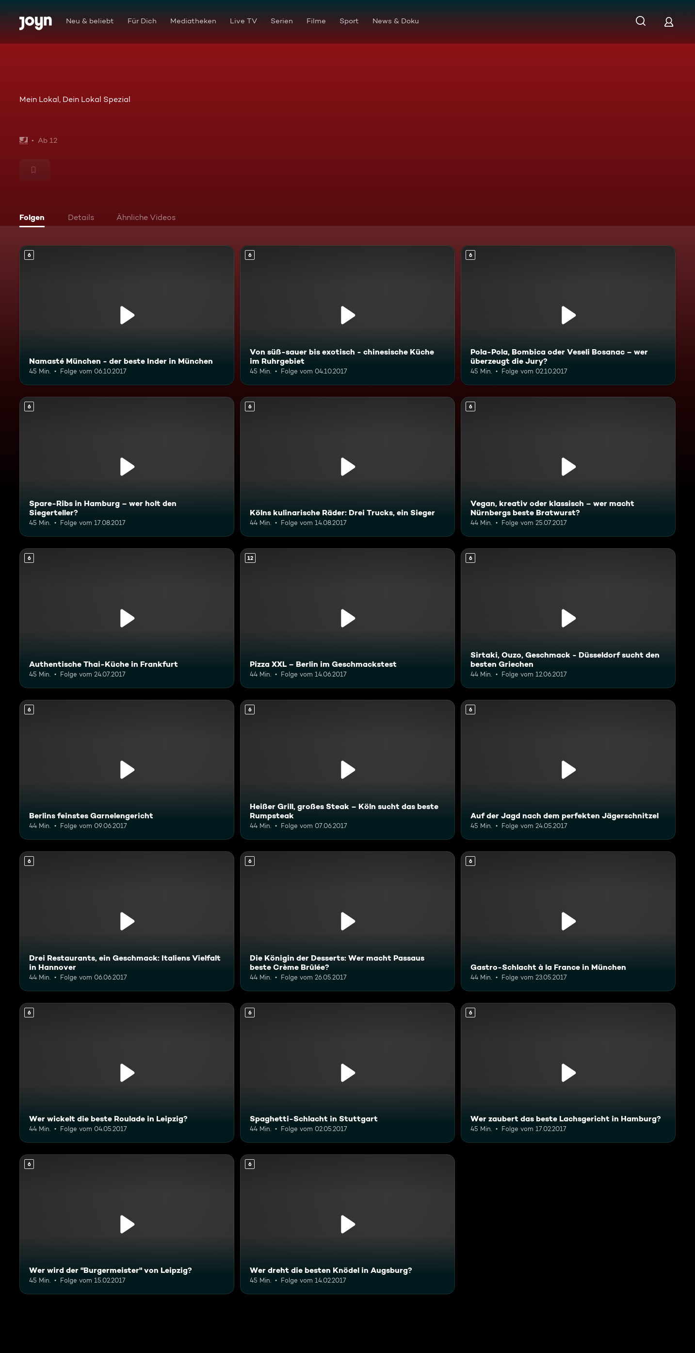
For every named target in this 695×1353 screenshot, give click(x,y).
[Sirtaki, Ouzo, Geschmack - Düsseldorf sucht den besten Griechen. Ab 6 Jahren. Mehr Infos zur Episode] (568, 618)
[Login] (669, 21)
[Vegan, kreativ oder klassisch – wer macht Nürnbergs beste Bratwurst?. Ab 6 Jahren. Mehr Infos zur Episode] (568, 467)
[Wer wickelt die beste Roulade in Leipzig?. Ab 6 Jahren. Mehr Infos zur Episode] (126, 1073)
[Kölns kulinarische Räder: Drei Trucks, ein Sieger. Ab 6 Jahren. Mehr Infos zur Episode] (347, 467)
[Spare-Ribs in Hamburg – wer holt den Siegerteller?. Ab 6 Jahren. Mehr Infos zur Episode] (126, 467)
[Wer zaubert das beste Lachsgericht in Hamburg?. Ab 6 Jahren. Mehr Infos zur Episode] (568, 1073)
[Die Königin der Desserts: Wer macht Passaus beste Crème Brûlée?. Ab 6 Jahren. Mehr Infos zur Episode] (347, 921)
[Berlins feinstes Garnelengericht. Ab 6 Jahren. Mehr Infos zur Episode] (126, 770)
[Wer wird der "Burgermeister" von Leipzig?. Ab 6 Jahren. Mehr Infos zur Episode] (126, 1224)
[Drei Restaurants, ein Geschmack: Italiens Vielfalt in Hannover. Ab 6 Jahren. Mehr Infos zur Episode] (126, 921)
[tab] (34, 218)
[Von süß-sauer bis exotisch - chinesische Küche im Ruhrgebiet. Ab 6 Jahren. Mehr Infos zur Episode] (347, 315)
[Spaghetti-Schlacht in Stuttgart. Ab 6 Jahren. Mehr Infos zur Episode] (347, 1073)
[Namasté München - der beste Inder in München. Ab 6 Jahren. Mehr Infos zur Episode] (126, 315)
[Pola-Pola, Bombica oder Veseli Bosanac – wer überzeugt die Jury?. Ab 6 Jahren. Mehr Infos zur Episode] (568, 315)
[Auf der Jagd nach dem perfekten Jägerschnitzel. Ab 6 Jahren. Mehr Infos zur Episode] (568, 770)
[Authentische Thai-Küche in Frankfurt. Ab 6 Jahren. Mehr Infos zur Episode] (126, 618)
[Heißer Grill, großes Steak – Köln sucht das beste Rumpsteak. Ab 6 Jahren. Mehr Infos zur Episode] (347, 770)
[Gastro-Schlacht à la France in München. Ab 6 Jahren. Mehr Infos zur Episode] (568, 921)
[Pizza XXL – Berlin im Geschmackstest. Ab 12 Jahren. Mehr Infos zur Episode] (347, 618)
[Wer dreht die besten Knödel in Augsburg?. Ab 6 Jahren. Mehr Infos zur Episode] (347, 1224)
